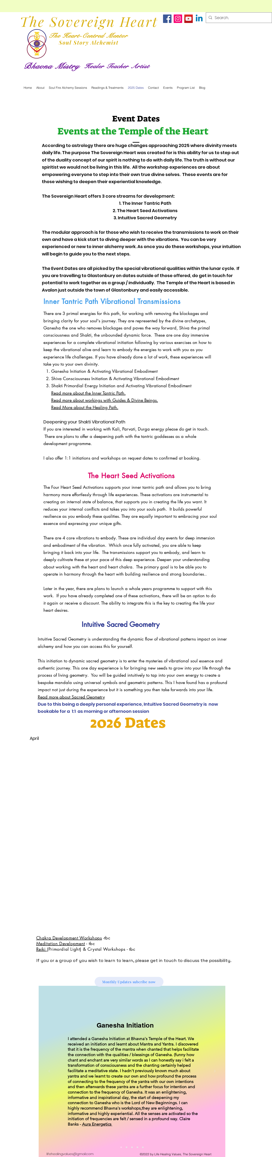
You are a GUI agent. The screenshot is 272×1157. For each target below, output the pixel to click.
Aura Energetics (97, 1124)
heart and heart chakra (110, 567)
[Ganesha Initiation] (121, 1147)
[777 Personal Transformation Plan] (132, 1147)
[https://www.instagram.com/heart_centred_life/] (178, 19)
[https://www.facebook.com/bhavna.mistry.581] (167, 19)
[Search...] (239, 18)
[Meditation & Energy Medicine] (142, 1147)
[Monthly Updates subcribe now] (129, 982)
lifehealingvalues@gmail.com (70, 1154)
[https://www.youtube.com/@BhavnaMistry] (188, 19)
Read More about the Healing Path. (84, 407)
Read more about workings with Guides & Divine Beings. (104, 400)
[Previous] (49, 1071)
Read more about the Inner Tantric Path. (88, 393)
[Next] (214, 1071)
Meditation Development (60, 943)
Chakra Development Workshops (69, 938)
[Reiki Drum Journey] (137, 1147)
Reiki (41, 949)
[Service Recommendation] (126, 1147)
